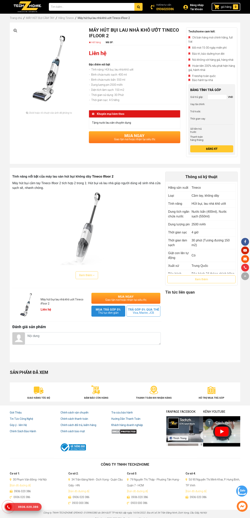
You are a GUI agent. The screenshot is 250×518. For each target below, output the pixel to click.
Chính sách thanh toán (74, 418)
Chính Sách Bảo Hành (23, 431)
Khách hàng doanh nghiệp (127, 425)
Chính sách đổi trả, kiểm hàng (78, 425)
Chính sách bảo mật (73, 431)
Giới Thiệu (16, 412)
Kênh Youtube (214, 412)
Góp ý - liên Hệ (18, 425)
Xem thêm (87, 275)
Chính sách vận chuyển (74, 412)
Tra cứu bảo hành (122, 412)
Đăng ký (211, 148)
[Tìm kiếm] (138, 7)
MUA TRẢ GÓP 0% (108, 311)
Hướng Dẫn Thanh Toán (125, 418)
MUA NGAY (134, 137)
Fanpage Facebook (181, 412)
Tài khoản (196, 9)
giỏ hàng (226, 6)
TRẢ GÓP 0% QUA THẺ (143, 311)
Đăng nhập (197, 5)
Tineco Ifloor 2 (102, 176)
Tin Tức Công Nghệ (21, 418)
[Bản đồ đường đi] (20, 485)
